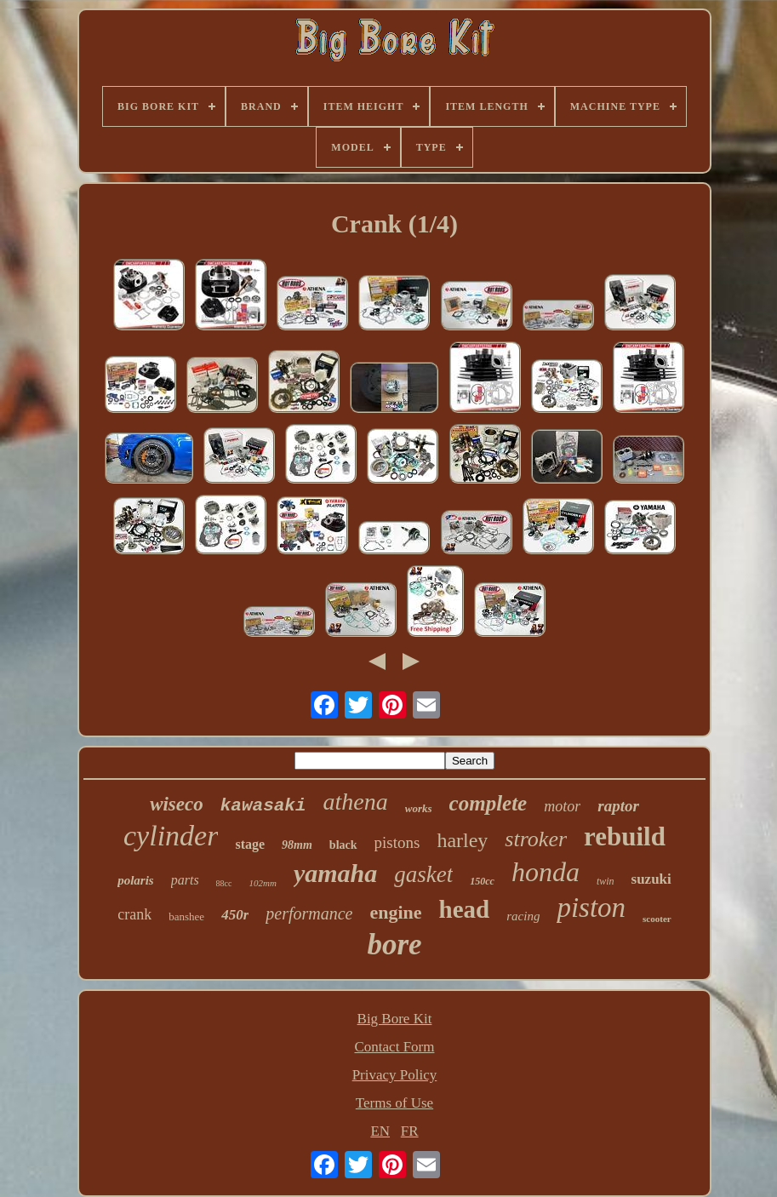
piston (591, 907)
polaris (135, 880)
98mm (297, 845)
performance (309, 913)
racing (523, 916)
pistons (397, 842)
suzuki (651, 879)
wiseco (176, 804)
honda (545, 871)
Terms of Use (394, 1103)
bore (394, 944)
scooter (657, 919)
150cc (482, 881)
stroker (536, 839)
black (343, 845)
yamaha (335, 873)
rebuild (625, 836)
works (418, 808)
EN (380, 1131)
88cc (224, 883)
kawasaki (263, 806)
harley (462, 840)
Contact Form (395, 1047)
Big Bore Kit (394, 1019)
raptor (618, 806)
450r (235, 915)
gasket (423, 874)
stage (250, 844)
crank (134, 914)
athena (355, 801)
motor (562, 806)
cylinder (170, 835)
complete (488, 803)
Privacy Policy (394, 1075)
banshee (186, 916)
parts (185, 880)
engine (395, 912)
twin (605, 881)
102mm (263, 883)
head (464, 909)
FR (410, 1131)
